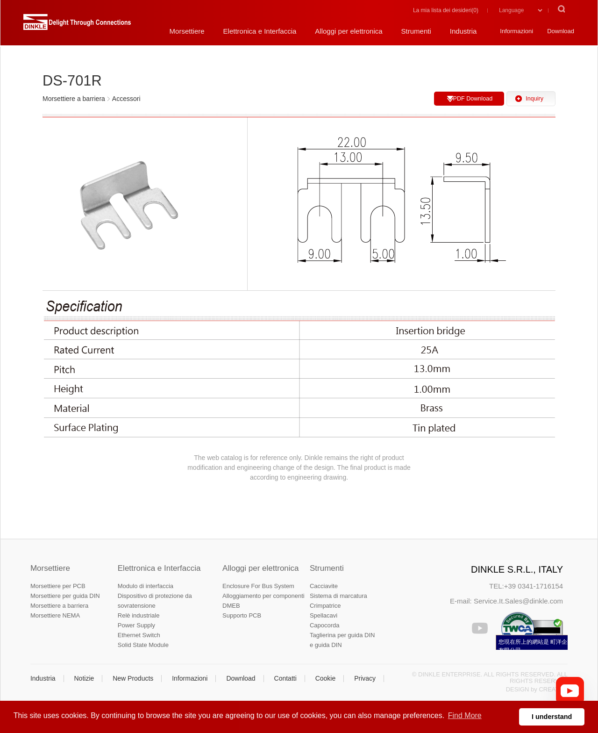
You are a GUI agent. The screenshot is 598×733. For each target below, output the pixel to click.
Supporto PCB (241, 615)
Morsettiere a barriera (59, 605)
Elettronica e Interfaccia (159, 568)
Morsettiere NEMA (55, 615)
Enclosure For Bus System (258, 585)
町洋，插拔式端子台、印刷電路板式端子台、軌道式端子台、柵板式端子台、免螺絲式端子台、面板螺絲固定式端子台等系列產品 (77, 25)
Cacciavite (324, 585)
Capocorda (325, 625)
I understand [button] (552, 716)
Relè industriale (139, 615)
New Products (133, 678)
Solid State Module (143, 644)
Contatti (285, 678)
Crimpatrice (325, 605)
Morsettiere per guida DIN (65, 595)
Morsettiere (50, 568)
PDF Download (472, 98)
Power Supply (136, 625)
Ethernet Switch (139, 635)
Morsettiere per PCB (57, 585)
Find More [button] (465, 715)
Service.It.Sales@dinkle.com (518, 601)
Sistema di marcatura (338, 595)
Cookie (325, 678)
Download (240, 678)
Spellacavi (323, 615)
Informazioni (189, 678)
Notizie (84, 678)
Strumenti (327, 568)
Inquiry (534, 98)
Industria (43, 678)
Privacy (365, 678)
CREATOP (553, 689)
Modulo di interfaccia (145, 585)
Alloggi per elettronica (260, 568)
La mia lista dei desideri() (445, 10)
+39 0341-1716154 (533, 586)
